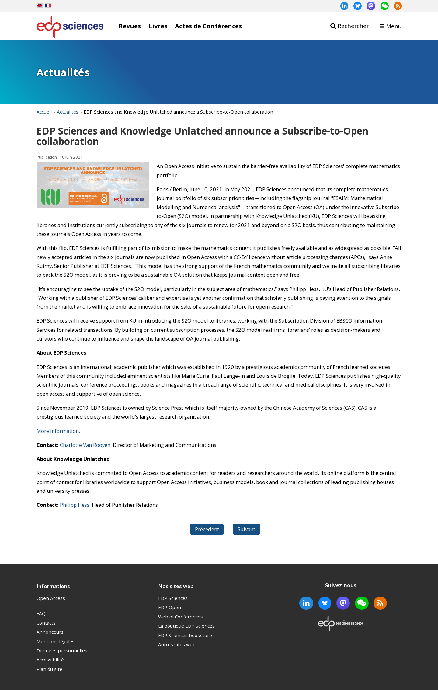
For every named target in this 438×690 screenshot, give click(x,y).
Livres (157, 26)
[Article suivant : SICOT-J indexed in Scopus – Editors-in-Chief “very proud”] (247, 529)
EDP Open (169, 607)
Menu (393, 26)
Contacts (46, 623)
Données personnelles (61, 650)
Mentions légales (55, 641)
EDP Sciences (173, 598)
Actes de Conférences (208, 26)
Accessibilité (50, 660)
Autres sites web (177, 644)
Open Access (50, 598)
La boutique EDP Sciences (186, 626)
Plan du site (49, 669)
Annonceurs (50, 632)
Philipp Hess (74, 504)
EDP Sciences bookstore (185, 635)
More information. (58, 430)
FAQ (41, 613)
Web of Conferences (180, 617)
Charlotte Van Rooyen (85, 444)
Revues (130, 26)
